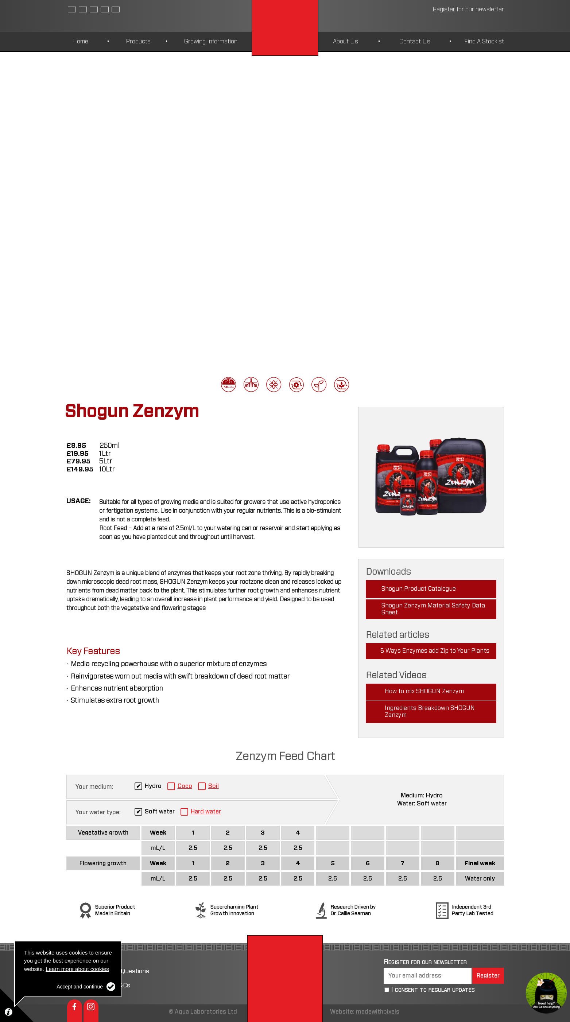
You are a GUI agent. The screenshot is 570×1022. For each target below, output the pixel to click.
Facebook (74, 1010)
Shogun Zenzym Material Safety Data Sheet (433, 609)
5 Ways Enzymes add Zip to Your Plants (434, 651)
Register (488, 976)
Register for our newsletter (425, 961)
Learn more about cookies (77, 969)
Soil (213, 786)
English (72, 9)
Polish (116, 9)
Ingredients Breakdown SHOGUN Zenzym (430, 711)
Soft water (160, 812)
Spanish (83, 9)
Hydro (153, 786)
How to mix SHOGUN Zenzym (424, 691)
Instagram (91, 1010)
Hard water (206, 812)
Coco (185, 786)
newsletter (468, 9)
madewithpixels (377, 1012)
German (105, 9)
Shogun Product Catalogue (418, 589)
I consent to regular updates (433, 990)
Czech (94, 9)
